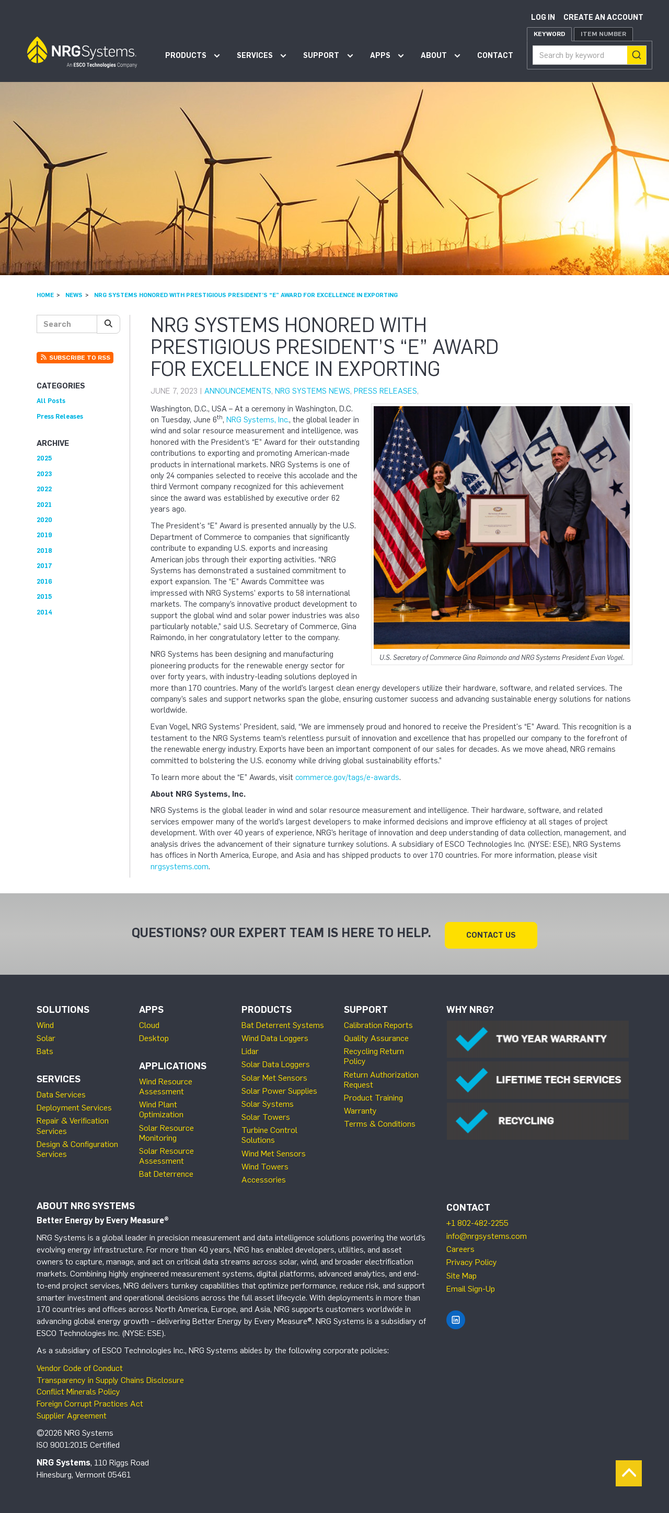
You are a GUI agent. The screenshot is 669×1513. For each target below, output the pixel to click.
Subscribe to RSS (75, 357)
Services (255, 55)
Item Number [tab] (603, 34)
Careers (460, 1247)
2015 (44, 596)
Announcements (237, 391)
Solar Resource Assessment (166, 1154)
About (434, 55)
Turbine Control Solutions (269, 1133)
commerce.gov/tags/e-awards (347, 777)
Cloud (149, 1023)
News (74, 295)
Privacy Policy (471, 1260)
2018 (44, 550)
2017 (44, 566)
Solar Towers (265, 1115)
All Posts (51, 401)
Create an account (603, 17)
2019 (44, 535)
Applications (172, 1064)
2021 (44, 505)
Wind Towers (265, 1164)
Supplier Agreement (72, 1414)
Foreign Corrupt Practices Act (90, 1401)
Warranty (360, 1109)
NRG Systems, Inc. (257, 419)
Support (321, 55)
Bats (45, 1049)
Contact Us (491, 932)
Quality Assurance (376, 1036)
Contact (495, 55)
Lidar (250, 1049)
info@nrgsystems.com (486, 1234)
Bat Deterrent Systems (282, 1023)
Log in (543, 17)
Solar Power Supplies (279, 1089)
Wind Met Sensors (273, 1151)
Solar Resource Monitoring (166, 1130)
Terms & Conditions (380, 1122)
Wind (45, 1023)
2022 (44, 489)
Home (45, 295)
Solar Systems (267, 1102)
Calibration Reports (378, 1023)
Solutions (63, 1007)
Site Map (461, 1273)
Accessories (263, 1178)
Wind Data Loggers (274, 1036)
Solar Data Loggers (275, 1062)
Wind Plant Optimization (161, 1107)
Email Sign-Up (470, 1287)
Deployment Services (74, 1105)
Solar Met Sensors (274, 1075)
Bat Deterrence (166, 1172)
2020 (44, 520)
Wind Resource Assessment (165, 1084)
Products (185, 55)
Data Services (61, 1092)
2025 (44, 458)
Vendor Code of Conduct (80, 1366)
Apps (380, 55)
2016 (44, 581)
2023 (44, 474)
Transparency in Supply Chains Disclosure (110, 1377)
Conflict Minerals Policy (78, 1389)
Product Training (373, 1096)
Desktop (154, 1036)
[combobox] (590, 55)
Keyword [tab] (549, 34)
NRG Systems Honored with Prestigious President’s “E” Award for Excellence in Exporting (246, 295)
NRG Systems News (312, 391)
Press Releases (385, 391)
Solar (46, 1036)
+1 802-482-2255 (477, 1221)
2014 (44, 612)
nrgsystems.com (180, 866)
